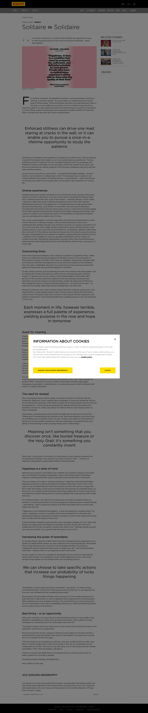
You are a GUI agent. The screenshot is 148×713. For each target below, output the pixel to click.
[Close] (115, 339)
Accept (108, 370)
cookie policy (86, 357)
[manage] (52, 370)
